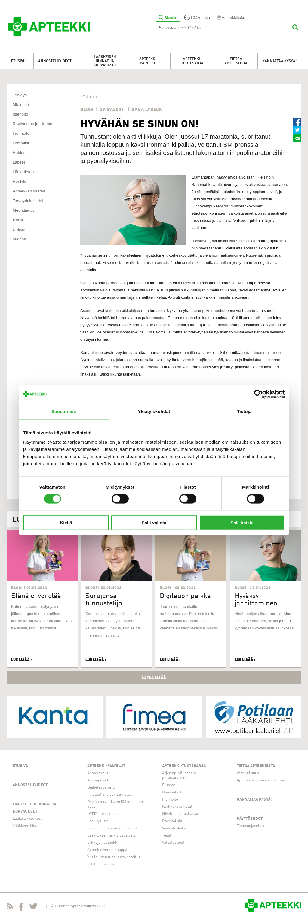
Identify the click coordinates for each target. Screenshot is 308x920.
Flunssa (169, 785)
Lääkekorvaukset (27, 819)
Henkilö (19, 181)
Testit (166, 835)
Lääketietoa (23, 172)
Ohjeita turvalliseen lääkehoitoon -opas (116, 804)
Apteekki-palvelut (148, 61)
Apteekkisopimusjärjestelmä (261, 780)
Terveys (20, 95)
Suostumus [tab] (63, 411)
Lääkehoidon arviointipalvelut (112, 828)
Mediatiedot (23, 210)
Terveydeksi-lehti (28, 200)
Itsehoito (20, 114)
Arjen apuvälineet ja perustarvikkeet (179, 775)
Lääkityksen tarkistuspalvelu (111, 835)
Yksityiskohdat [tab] (154, 411)
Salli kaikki (242, 522)
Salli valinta (154, 522)
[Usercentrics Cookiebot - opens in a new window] (258, 393)
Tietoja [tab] (244, 411)
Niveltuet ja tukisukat (180, 814)
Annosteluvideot (55, 61)
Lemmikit (21, 143)
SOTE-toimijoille (101, 864)
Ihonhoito (21, 133)
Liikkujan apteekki (102, 843)
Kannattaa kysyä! (279, 61)
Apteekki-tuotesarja (192, 61)
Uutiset (19, 229)
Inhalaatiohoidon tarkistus (109, 795)
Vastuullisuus (248, 773)
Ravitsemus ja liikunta (32, 124)
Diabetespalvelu (101, 787)
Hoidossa (21, 152)
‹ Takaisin (88, 97)
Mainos (19, 239)
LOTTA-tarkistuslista (104, 814)
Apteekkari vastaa (29, 191)
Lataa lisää (154, 677)
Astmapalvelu (98, 780)
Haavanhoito (172, 792)
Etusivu (18, 61)
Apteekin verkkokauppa (107, 850)
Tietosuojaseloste (251, 826)
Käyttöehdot (250, 819)
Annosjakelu (97, 773)
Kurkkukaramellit (177, 807)
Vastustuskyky (174, 828)
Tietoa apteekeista (236, 61)
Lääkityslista (98, 821)
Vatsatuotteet (173, 843)
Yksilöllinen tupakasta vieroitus (113, 857)
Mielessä (21, 104)
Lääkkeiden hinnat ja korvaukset (105, 61)
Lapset (19, 162)
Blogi (18, 220)
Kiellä (66, 522)
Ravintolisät (172, 821)
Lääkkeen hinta (25, 826)
